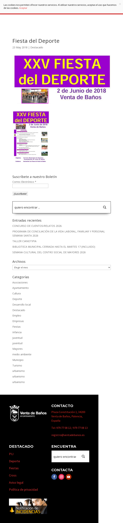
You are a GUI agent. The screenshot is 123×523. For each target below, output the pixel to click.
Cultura (16, 293)
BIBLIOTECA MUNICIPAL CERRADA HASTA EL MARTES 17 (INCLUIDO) (53, 246)
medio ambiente (21, 354)
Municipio (18, 360)
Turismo (17, 365)
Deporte (17, 299)
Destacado (36, 47)
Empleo (16, 315)
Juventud (17, 338)
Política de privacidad (23, 489)
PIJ (11, 454)
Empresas (18, 321)
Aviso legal (16, 482)
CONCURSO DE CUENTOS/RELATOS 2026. (37, 226)
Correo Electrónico (24, 181)
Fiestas (16, 326)
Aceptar (23, 8)
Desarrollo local (21, 304)
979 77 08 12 (63, 428)
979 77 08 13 (80, 428)
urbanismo (18, 371)
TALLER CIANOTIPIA (24, 241)
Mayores (17, 348)
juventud (17, 343)
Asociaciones (20, 282)
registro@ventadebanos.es (68, 435)
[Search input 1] (56, 207)
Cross (13, 475)
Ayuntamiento (20, 288)
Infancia (17, 332)
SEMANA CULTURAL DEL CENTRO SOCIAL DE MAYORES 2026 (49, 252)
